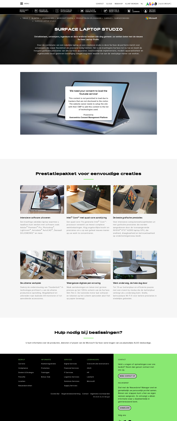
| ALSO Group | (164, 4)
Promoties (45, 368)
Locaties (21, 381)
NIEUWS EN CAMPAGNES (43, 11)
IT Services (68, 372)
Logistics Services (71, 377)
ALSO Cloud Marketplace (90, 11)
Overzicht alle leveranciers (98, 363)
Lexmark (90, 377)
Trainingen (45, 372)
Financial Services (71, 368)
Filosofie (21, 377)
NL (142, 4)
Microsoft (91, 381)
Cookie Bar (55, 393)
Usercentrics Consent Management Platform (88, 117)
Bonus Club (45, 377)
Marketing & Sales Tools (114, 11)
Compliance (23, 368)
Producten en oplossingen (66, 11)
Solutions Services (71, 381)
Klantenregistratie (48, 363)
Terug (25, 18)
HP (88, 372)
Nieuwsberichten (25, 385)
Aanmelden (125, 408)
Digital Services (70, 363)
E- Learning (136, 11)
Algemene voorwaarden (100, 393)
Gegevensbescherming (70, 393)
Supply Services (70, 385)
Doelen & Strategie (26, 372)
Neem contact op (127, 376)
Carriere (21, 363)
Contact (100, 4)
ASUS (89, 368)
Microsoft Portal (24, 10)
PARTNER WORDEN (152, 11)
